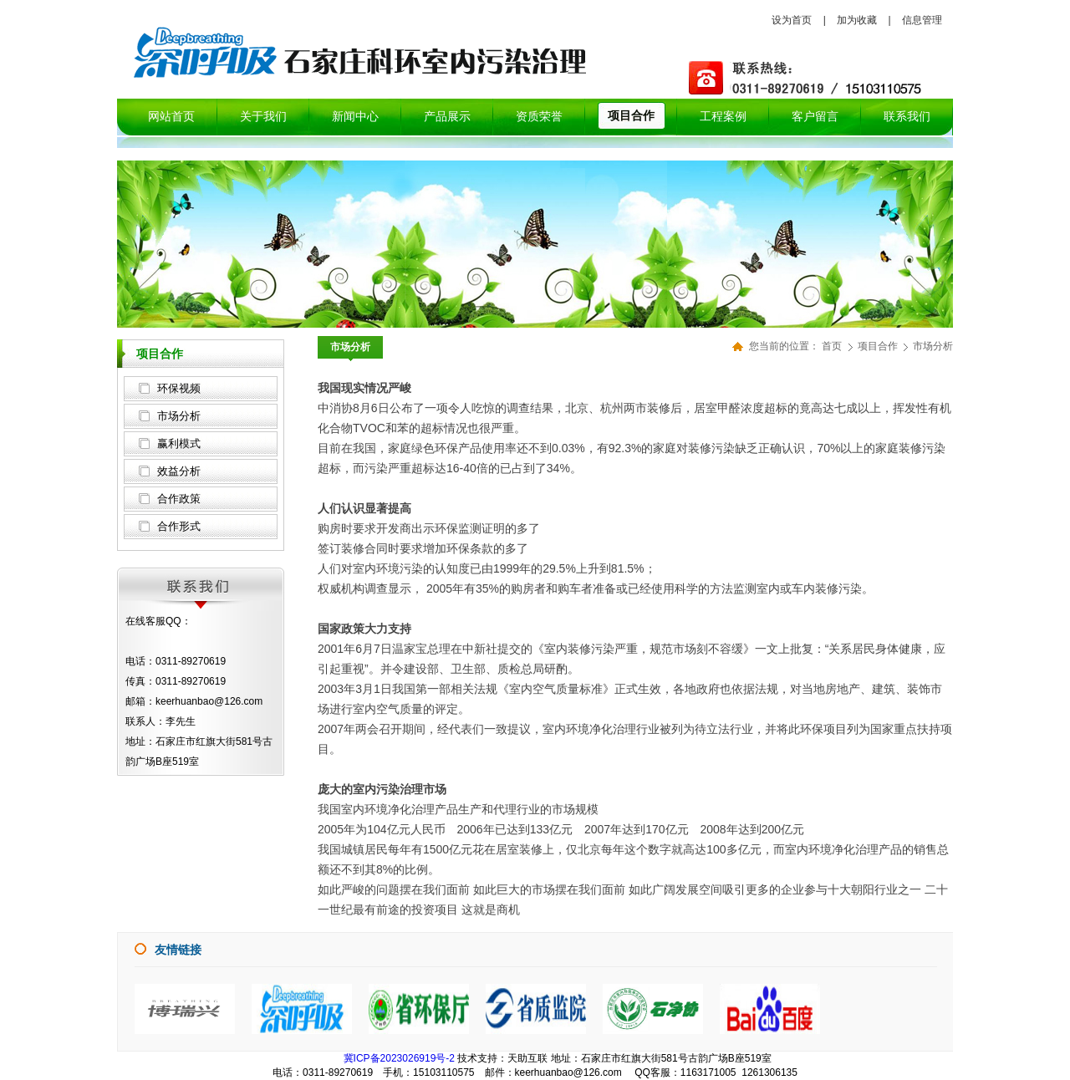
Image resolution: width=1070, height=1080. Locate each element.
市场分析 (179, 416)
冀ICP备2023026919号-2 (399, 1058)
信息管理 (922, 20)
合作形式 (179, 526)
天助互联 (527, 1058)
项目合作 (879, 346)
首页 (832, 346)
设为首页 (792, 20)
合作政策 (179, 498)
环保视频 (179, 388)
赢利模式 (179, 443)
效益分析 (179, 471)
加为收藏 (857, 20)
